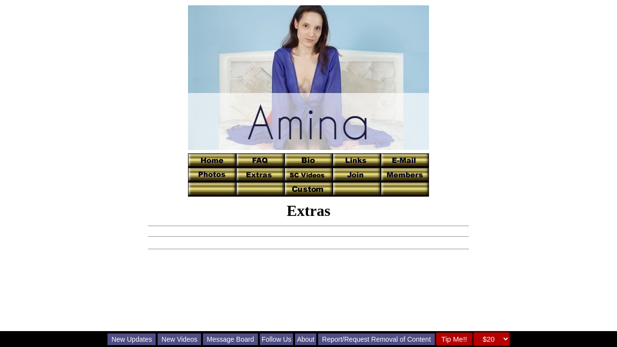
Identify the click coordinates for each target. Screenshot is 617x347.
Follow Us (276, 339)
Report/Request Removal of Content (376, 339)
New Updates (131, 339)
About (306, 339)
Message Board (230, 339)
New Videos (179, 339)
